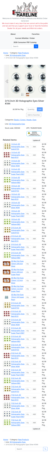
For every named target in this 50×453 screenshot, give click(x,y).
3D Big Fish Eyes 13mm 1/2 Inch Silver (17, 280)
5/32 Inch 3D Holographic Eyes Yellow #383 (17, 380)
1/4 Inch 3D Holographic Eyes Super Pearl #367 (17, 171)
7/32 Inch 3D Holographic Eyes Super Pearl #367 (17, 414)
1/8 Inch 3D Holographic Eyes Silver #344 (17, 205)
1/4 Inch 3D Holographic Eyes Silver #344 (17, 163)
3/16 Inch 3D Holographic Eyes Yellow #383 (17, 255)
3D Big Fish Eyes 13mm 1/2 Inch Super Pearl (17, 288)
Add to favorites (34, 115)
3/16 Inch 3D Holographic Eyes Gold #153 (17, 230)
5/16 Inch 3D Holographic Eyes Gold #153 (17, 305)
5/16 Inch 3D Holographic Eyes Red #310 (17, 313)
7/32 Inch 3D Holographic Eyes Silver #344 (17, 405)
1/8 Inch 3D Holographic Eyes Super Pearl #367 (17, 213)
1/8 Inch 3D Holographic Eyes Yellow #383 (17, 221)
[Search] (23, 46)
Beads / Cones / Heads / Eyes (25, 120)
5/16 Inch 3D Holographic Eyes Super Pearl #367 (17, 330)
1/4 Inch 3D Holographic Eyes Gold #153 (17, 146)
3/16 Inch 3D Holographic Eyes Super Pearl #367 (17, 247)
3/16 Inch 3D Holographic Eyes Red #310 (17, 238)
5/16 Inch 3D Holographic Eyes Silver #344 (17, 322)
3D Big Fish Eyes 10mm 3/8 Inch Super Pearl (17, 272)
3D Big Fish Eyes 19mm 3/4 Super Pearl (17, 297)
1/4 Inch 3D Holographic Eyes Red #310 (17, 155)
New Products (23, 53)
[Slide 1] (27, 94)
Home (5, 53)
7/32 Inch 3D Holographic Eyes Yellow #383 (17, 422)
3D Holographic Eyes (18, 55)
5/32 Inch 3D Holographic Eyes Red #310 (17, 355)
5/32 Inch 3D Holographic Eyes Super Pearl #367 (17, 372)
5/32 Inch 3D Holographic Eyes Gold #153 (17, 347)
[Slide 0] (22, 94)
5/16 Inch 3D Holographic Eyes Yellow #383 (17, 339)
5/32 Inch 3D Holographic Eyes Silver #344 (17, 364)
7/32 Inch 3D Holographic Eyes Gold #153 (17, 389)
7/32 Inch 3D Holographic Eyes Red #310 (17, 397)
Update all (36, 140)
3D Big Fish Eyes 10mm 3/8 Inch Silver (17, 263)
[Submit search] (36, 46)
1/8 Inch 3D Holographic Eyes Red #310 (17, 196)
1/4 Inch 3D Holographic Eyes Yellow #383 (17, 180)
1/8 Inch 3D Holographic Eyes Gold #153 (17, 188)
